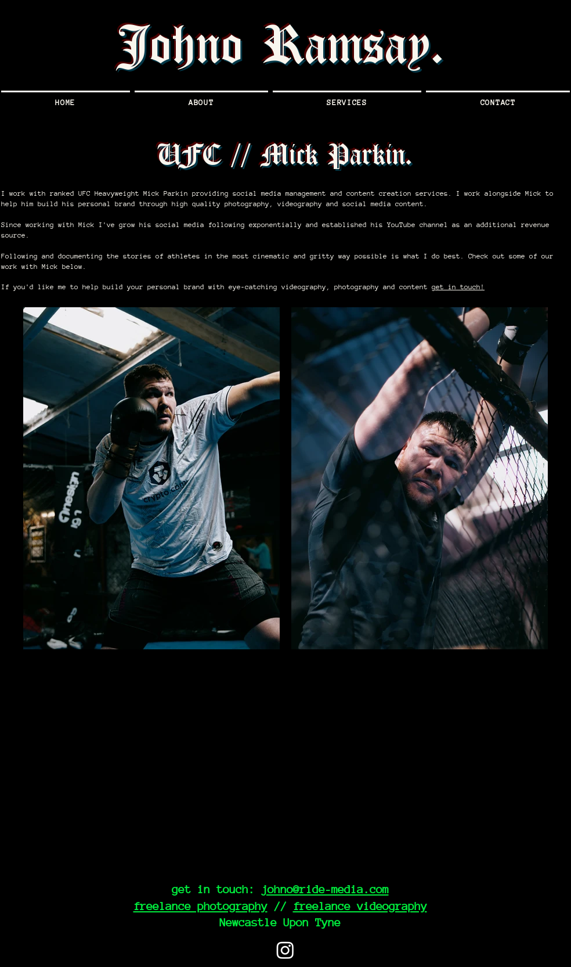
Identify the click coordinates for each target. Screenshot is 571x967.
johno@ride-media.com (325, 889)
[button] (347, 102)
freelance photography (200, 906)
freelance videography (360, 906)
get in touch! (458, 287)
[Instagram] (285, 950)
